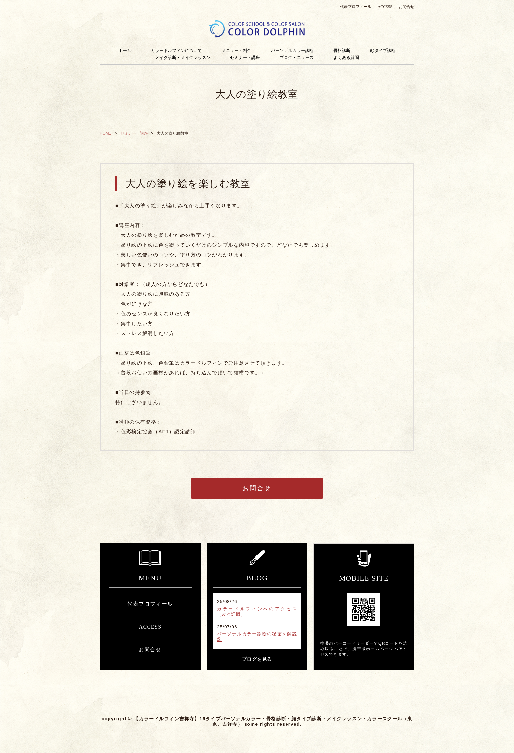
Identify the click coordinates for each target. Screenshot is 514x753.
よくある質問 (346, 57)
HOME (105, 133)
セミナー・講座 (245, 57)
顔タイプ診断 (383, 50)
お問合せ (406, 6)
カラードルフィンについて (176, 50)
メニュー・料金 (236, 50)
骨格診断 (341, 50)
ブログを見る (257, 659)
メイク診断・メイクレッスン (182, 57)
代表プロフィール (355, 6)
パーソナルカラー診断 (292, 50)
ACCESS (385, 6)
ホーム (124, 50)
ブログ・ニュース (297, 57)
